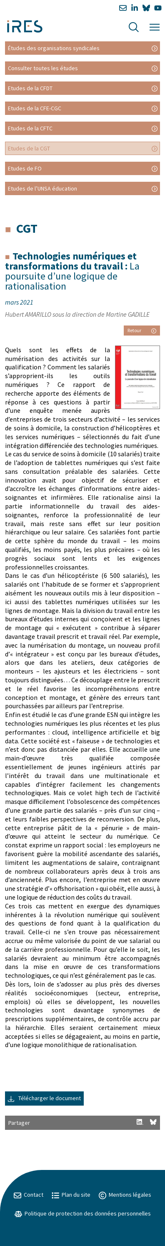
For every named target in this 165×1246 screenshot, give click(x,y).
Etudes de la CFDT (30, 88)
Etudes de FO (25, 168)
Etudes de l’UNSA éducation (42, 188)
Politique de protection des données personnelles (83, 1213)
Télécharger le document (44, 1098)
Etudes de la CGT (29, 148)
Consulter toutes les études (43, 68)
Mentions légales (125, 1194)
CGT (27, 228)
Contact (28, 1194)
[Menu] (155, 26)
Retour (142, 330)
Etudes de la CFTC (30, 128)
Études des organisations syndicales (54, 48)
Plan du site (71, 1194)
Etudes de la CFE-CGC (34, 108)
